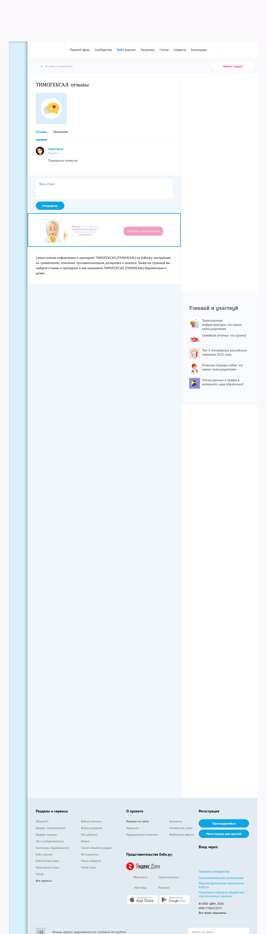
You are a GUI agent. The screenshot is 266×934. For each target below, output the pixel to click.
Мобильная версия (181, 834)
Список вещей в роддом (96, 848)
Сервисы (180, 50)
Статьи (164, 50)
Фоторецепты (90, 854)
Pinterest (160, 888)
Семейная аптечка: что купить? (224, 335)
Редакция (132, 828)
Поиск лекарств (91, 861)
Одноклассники (165, 877)
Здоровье (148, 50)
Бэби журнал (44, 854)
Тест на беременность (50, 841)
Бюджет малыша (46, 834)
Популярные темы (47, 867)
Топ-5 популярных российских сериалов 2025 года (224, 352)
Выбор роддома (91, 828)
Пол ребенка (89, 834)
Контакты (175, 821)
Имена (85, 841)
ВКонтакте (136, 877)
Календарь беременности (52, 848)
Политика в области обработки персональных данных (221, 894)
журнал (126, 50)
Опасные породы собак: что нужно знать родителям (222, 367)
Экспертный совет (181, 828)
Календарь (199, 50)
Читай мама (88, 867)
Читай (39, 874)
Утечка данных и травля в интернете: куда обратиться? (223, 382)
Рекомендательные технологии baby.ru (221, 885)
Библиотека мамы (47, 861)
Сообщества (103, 50)
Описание (60, 132)
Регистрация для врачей (224, 834)
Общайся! (42, 821)
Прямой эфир (80, 50)
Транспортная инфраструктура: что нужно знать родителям (222, 324)
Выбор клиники (91, 821)
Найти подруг (233, 66)
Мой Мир (136, 888)
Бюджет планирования (50, 828)
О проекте (134, 811)
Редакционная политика (142, 834)
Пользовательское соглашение (221, 878)
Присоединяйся (223, 823)
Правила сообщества (214, 871)
